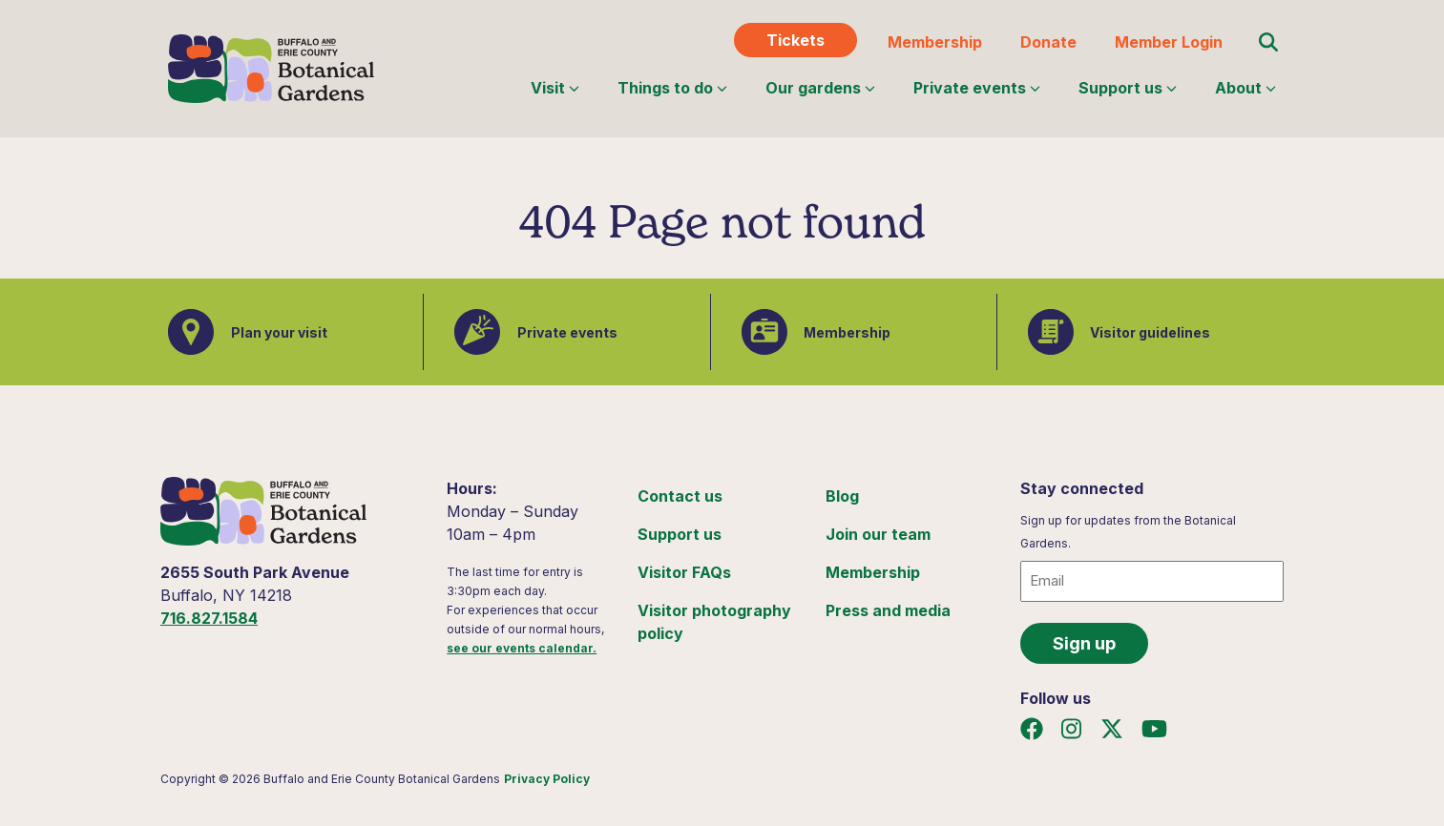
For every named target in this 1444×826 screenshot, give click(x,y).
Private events (976, 87)
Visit (555, 87)
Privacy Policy (547, 779)
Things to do (672, 87)
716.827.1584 (209, 618)
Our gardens (820, 87)
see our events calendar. (521, 648)
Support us (1127, 87)
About (1245, 87)
